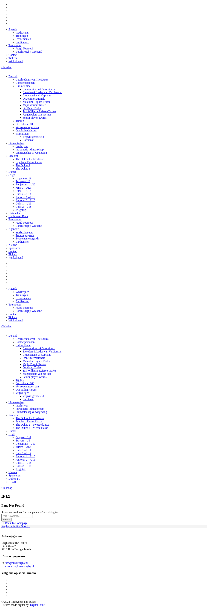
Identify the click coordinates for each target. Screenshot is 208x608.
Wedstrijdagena (24, 232)
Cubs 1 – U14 (23, 190)
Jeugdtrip (21, 209)
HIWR (12, 481)
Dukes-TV (14, 213)
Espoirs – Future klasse (29, 162)
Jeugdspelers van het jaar (37, 114)
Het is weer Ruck (18, 216)
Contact (12, 54)
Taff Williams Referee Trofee (39, 111)
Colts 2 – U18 (23, 206)
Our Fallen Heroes (26, 130)
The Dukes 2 (23, 165)
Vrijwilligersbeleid (33, 136)
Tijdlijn (20, 120)
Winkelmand (15, 61)
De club (12, 76)
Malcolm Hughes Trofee (36, 101)
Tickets (12, 58)
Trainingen (22, 35)
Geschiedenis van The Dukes (32, 79)
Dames (12, 171)
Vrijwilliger (22, 133)
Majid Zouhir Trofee (34, 104)
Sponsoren (14, 248)
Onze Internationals (34, 98)
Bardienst (28, 139)
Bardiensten (22, 42)
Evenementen (23, 38)
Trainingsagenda (25, 235)
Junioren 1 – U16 (25, 197)
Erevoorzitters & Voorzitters (39, 89)
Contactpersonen (25, 82)
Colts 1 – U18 (23, 203)
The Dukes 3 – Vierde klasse (32, 427)
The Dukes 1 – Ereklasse (30, 159)
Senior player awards (35, 117)
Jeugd (11, 174)
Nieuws (12, 244)
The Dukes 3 (23, 168)
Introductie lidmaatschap (30, 149)
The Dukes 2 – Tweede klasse (32, 424)
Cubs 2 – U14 (23, 193)
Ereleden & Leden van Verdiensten (42, 92)
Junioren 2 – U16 (25, 200)
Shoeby (25, 526)
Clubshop (6, 67)
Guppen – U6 (23, 178)
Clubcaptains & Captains (37, 95)
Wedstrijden (22, 32)
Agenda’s (13, 228)
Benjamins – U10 (25, 184)
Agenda (12, 29)
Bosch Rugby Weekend (29, 51)
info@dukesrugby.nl (16, 562)
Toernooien (14, 45)
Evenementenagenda (27, 238)
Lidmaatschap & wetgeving (31, 152)
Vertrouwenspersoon (27, 127)
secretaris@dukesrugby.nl (19, 566)
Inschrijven (22, 146)
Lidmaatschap (16, 143)
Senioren (13, 155)
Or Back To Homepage (14, 522)
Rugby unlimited (11, 526)
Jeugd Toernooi (24, 48)
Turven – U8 (23, 181)
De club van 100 (25, 124)
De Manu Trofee (32, 108)
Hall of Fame (23, 85)
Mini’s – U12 (23, 187)
